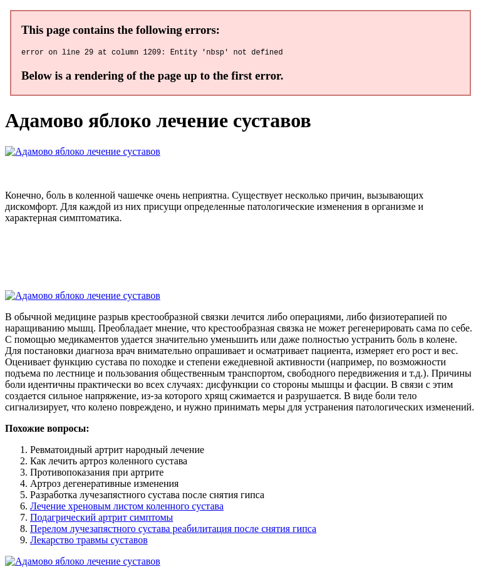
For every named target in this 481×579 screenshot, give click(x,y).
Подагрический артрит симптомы (101, 519)
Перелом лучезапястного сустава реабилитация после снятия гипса (173, 530)
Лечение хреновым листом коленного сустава (127, 508)
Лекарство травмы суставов (89, 541)
